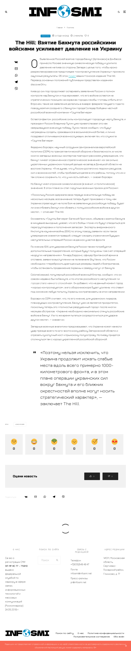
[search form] (46, 560)
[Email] (16, 68)
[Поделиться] (16, 61)
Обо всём (119, 636)
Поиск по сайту (65, 633)
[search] (57, 560)
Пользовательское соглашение (92, 636)
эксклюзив (20, 424)
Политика (45, 36)
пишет (72, 75)
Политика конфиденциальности (106, 633)
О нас (81, 633)
